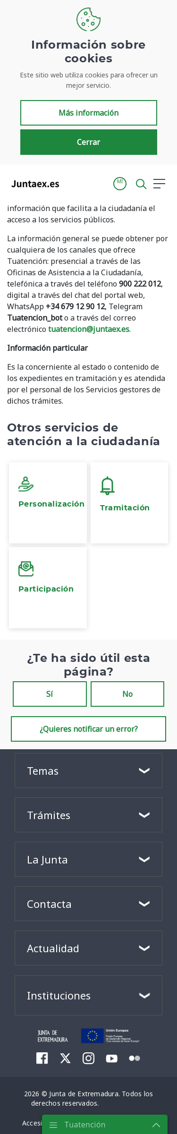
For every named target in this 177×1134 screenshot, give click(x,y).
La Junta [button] (47, 859)
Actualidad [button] (53, 948)
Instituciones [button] (59, 995)
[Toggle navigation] (72, 183)
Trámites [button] (48, 815)
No (127, 694)
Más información (88, 113)
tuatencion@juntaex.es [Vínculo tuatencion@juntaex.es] (88, 329)
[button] (120, 184)
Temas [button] (43, 770)
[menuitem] (42, 1058)
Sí (49, 694)
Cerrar (88, 142)
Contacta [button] (49, 904)
